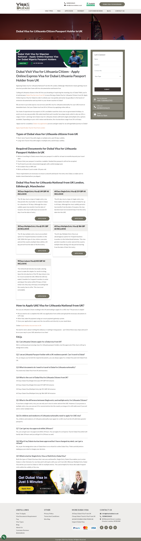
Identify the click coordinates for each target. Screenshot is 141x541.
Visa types (55, 10)
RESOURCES (20, 532)
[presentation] (104, 82)
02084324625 (69, 3)
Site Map (47, 518)
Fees (64, 10)
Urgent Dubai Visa (78, 521)
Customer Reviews (98, 10)
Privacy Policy (48, 513)
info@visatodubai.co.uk (73, 5)
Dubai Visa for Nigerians (112, 4)
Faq (17, 518)
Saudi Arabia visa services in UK (31, 325)
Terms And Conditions (51, 516)
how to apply (21, 513)
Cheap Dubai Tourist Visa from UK (83, 516)
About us (19, 527)
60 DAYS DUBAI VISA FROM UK (82, 518)
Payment (84, 10)
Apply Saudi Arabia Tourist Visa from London (30, 127)
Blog (110, 10)
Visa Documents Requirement (26, 516)
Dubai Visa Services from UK (35, 94)
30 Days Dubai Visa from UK (81, 513)
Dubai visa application (40, 123)
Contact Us (120, 10)
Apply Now (73, 10)
